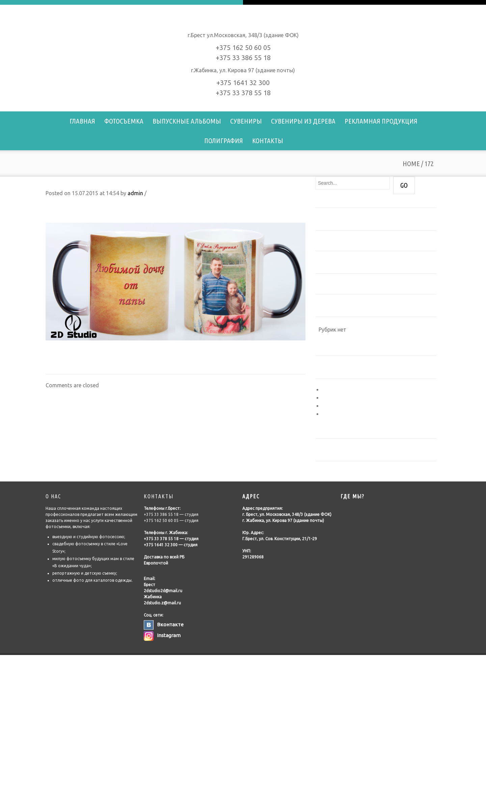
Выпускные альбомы (187, 121)
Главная (82, 121)
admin (135, 193)
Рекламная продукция (381, 121)
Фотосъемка (123, 121)
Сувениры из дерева (303, 121)
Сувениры (246, 121)
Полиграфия (223, 140)
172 (51, 183)
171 (50, 363)
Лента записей (341, 398)
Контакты (267, 140)
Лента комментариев (349, 406)
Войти (330, 390)
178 (300, 363)
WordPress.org (340, 414)
